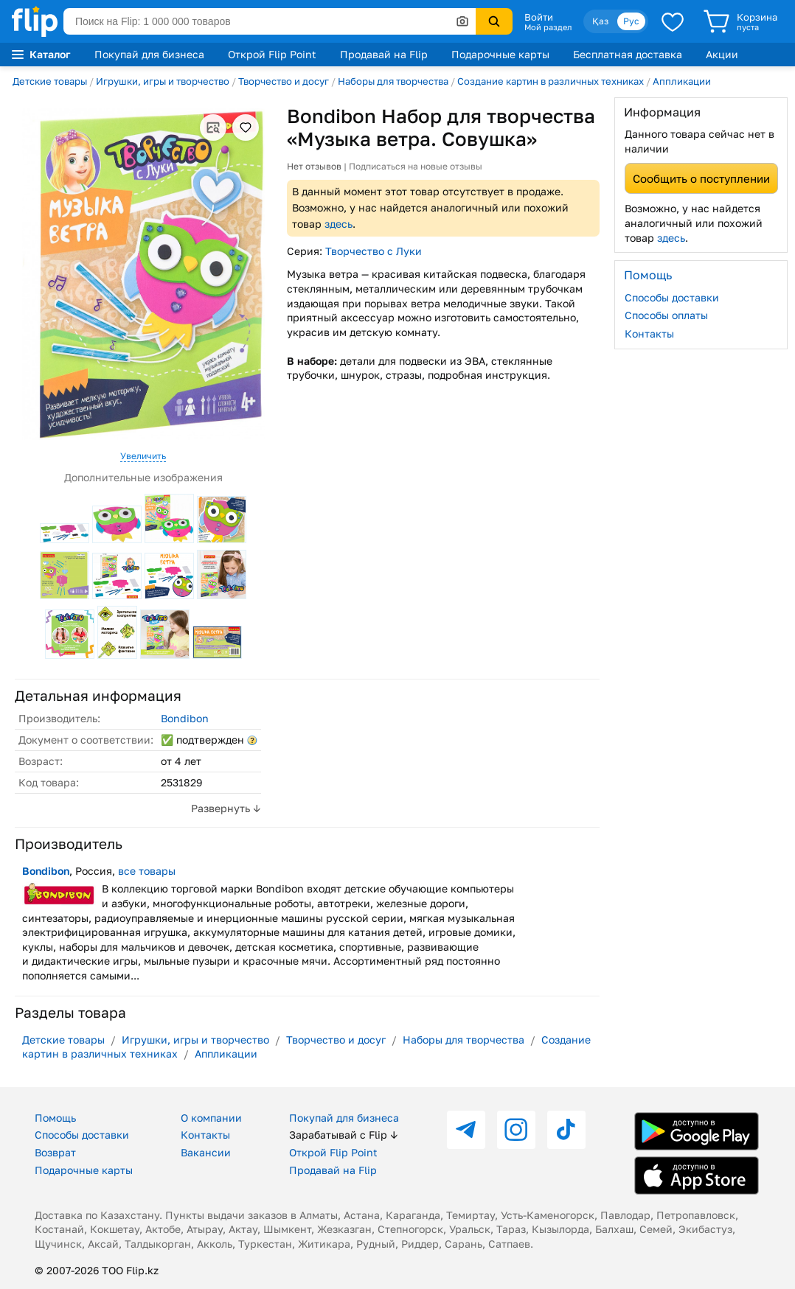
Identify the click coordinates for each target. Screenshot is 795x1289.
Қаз (600, 21)
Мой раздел (548, 27)
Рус (631, 21)
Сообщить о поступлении (701, 178)
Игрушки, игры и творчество (162, 81)
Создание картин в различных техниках (550, 81)
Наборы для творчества (393, 81)
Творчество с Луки (373, 251)
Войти (538, 17)
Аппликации (682, 81)
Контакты (649, 333)
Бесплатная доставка (627, 54)
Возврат (55, 1152)
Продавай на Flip (384, 54)
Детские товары (50, 81)
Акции (722, 54)
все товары (147, 870)
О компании (211, 1117)
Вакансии (206, 1152)
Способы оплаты (666, 315)
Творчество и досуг (283, 81)
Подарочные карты (500, 54)
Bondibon (185, 718)
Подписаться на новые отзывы (415, 166)
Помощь (55, 1117)
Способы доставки (672, 297)
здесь (338, 223)
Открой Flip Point (272, 54)
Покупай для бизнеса (149, 54)
